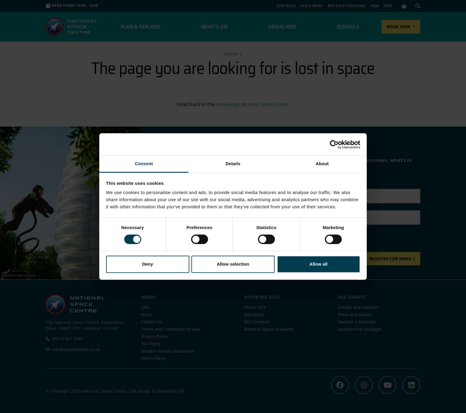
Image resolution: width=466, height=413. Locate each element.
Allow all (318, 264)
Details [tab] (233, 163)
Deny (147, 264)
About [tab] (322, 163)
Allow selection (233, 264)
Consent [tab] (144, 163)
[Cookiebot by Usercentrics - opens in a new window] (334, 144)
